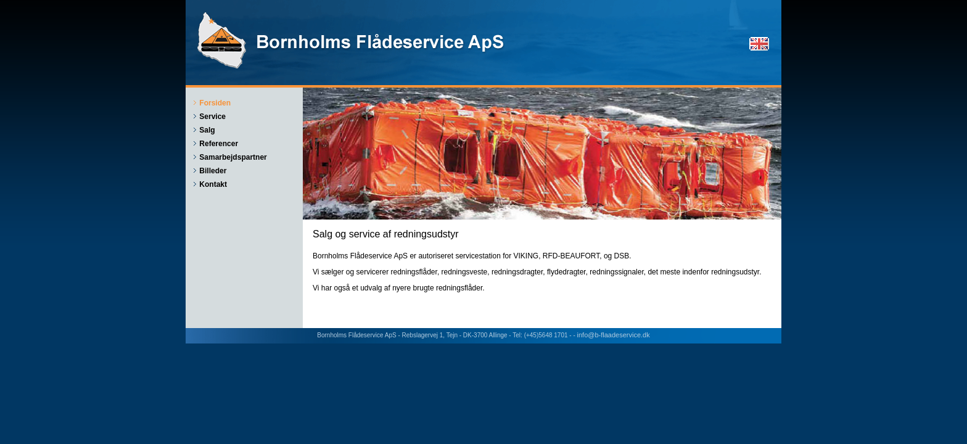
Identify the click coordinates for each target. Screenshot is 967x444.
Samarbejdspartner (232, 157)
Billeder (212, 170)
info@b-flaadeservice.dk (613, 335)
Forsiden (215, 103)
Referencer (218, 143)
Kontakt (213, 184)
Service (212, 116)
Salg (207, 130)
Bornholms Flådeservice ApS (352, 40)
